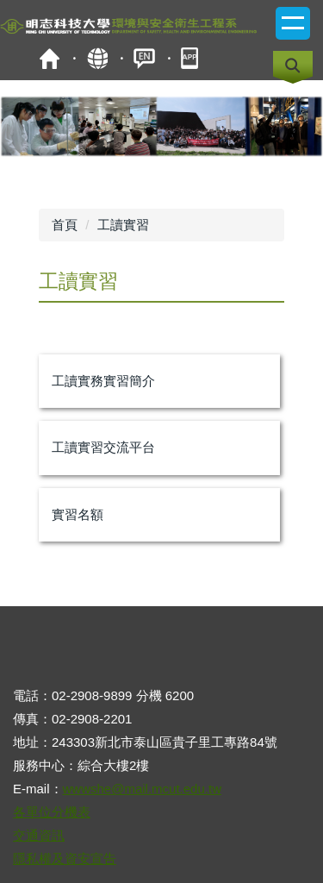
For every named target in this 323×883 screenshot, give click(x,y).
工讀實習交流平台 (103, 447)
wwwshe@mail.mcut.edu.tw (142, 788)
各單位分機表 (51, 812)
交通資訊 (39, 835)
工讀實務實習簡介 (103, 380)
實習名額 (77, 514)
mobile (191, 58)
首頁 (49, 58)
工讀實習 (123, 224)
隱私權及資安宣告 (64, 858)
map (97, 58)
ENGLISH (144, 58)
